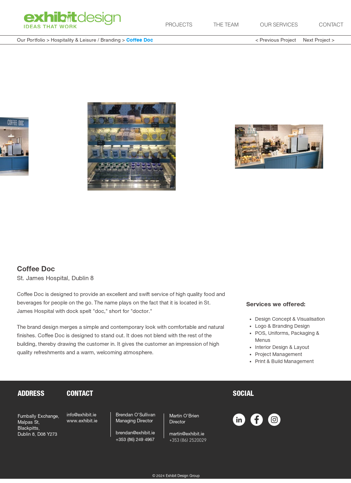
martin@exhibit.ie (186, 434)
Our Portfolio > (33, 40)
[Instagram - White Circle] (274, 419)
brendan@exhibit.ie (135, 433)
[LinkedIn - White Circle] (239, 419)
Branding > (113, 40)
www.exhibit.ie (82, 421)
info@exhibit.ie (81, 415)
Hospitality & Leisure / (75, 40)
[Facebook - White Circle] (256, 419)
